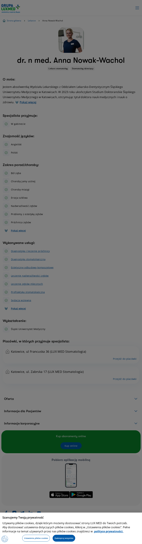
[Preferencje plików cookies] (4, 538)
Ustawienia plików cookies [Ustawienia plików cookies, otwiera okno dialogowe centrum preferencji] (36, 538)
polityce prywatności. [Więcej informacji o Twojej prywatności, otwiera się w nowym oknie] (108, 531)
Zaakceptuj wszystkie (64, 538)
